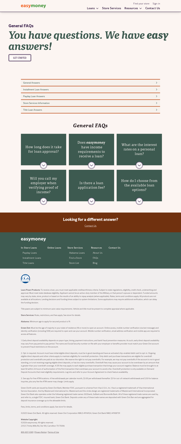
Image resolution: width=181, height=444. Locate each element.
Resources (96, 247)
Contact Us (152, 8)
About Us (97, 252)
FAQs (95, 257)
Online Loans (54, 247)
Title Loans (28, 262)
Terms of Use (53, 432)
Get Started (20, 58)
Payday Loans (30, 252)
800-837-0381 (27, 432)
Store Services (111, 8)
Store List (74, 262)
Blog (95, 262)
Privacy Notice (41, 432)
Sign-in (156, 3)
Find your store (141, 3)
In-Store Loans (29, 247)
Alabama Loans (77, 252)
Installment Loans (32, 257)
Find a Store (75, 257)
